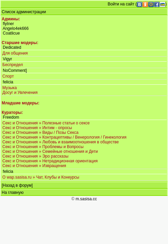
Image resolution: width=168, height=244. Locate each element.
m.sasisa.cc (86, 199)
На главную (12, 192)
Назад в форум (17, 185)
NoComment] (15, 70)
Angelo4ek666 (16, 28)
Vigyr (7, 59)
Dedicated (12, 47)
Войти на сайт (121, 4)
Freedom (11, 117)
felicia (8, 82)
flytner (8, 23)
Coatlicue (11, 33)
